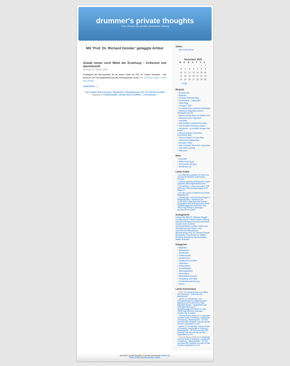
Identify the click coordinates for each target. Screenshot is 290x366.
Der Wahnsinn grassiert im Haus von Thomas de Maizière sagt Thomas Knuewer (193, 177)
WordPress (165, 356)
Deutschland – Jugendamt (189, 101)
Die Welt (186, 217)
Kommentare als (188, 164)
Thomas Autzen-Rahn (188, 316)
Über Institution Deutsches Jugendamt (194, 145)
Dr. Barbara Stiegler (199, 217)
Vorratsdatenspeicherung (189, 281)
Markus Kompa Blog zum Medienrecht (194, 115)
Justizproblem (184, 266)
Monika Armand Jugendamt (190, 118)
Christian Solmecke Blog (189, 98)
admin (181, 299)
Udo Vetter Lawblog (187, 148)
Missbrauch (118, 92)
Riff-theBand (184, 274)
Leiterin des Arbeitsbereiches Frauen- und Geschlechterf (192, 228)
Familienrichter (182, 219)
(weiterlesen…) (90, 86)
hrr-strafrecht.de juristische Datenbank (194, 108)
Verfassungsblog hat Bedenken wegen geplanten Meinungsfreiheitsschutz (193, 183)
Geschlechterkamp (184, 221)
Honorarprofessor (183, 226)
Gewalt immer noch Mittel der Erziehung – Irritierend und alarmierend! (192, 294)
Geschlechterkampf (201, 221)
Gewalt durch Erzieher (101, 92)
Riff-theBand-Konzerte (188, 276)
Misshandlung (132, 92)
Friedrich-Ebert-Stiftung (199, 219)
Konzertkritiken (185, 268)
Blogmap (182, 95)
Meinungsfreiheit (185, 271)
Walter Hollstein (182, 239)
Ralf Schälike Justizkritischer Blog (193, 123)
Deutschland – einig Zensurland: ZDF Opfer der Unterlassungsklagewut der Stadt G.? (193, 188)
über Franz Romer (186, 50)
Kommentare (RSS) (152, 358)
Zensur (182, 284)
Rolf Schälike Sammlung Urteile (192, 126)
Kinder (194, 226)
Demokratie (183, 253)
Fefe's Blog (183, 103)
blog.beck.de (184, 93)
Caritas (179, 217)
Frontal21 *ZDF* (185, 106)
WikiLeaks (183, 151)
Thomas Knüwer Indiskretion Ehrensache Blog (189, 134)
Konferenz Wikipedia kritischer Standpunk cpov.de (190, 112)
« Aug (184, 83)
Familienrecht (184, 258)
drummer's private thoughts (145, 21)
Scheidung (188, 237)
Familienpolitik (110, 94)
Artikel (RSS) (134, 358)
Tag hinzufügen (200, 237)
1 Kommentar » (150, 94)
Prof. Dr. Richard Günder (152, 92)
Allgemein (183, 248)
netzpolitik (183, 121)
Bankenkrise (184, 250)
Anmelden (183, 159)
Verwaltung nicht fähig (188, 279)
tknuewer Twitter (185, 143)
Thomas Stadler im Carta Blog (191, 138)
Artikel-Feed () (186, 161)
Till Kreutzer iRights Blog (189, 140)
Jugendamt (183, 263)
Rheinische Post (183, 235)
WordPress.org (185, 167)
